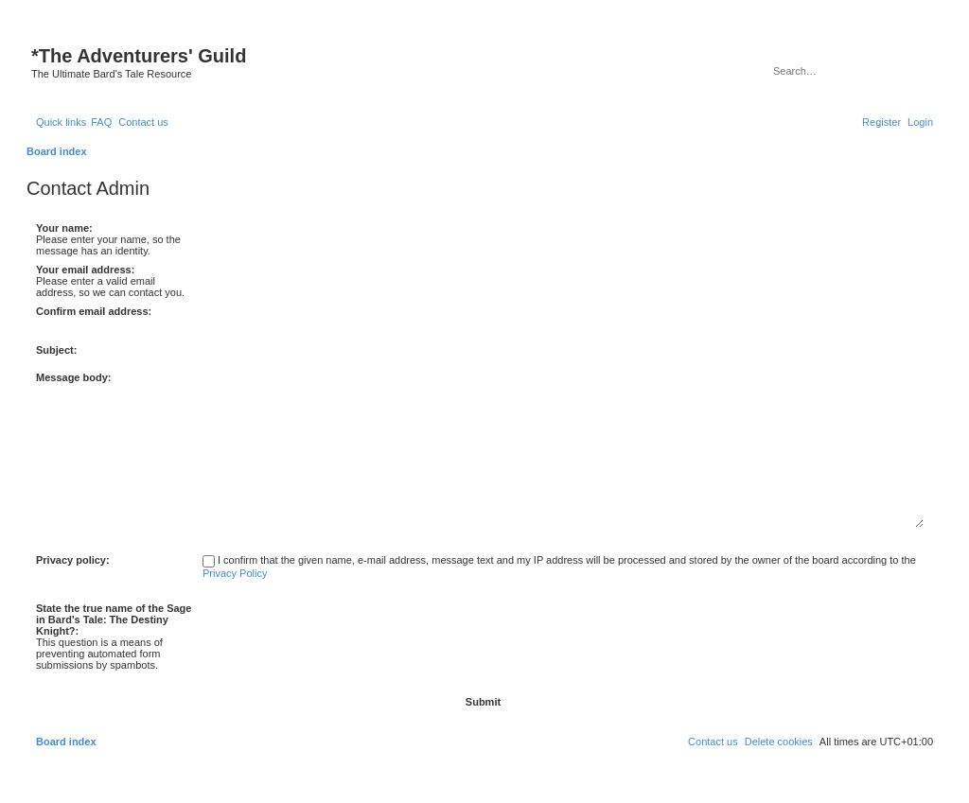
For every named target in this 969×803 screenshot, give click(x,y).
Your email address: (85, 269)
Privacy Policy (235, 573)
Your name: (64, 228)
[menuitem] (101, 122)
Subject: (56, 350)
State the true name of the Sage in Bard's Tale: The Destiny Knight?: (113, 619)
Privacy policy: (73, 560)
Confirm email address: (93, 311)
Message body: (73, 377)
